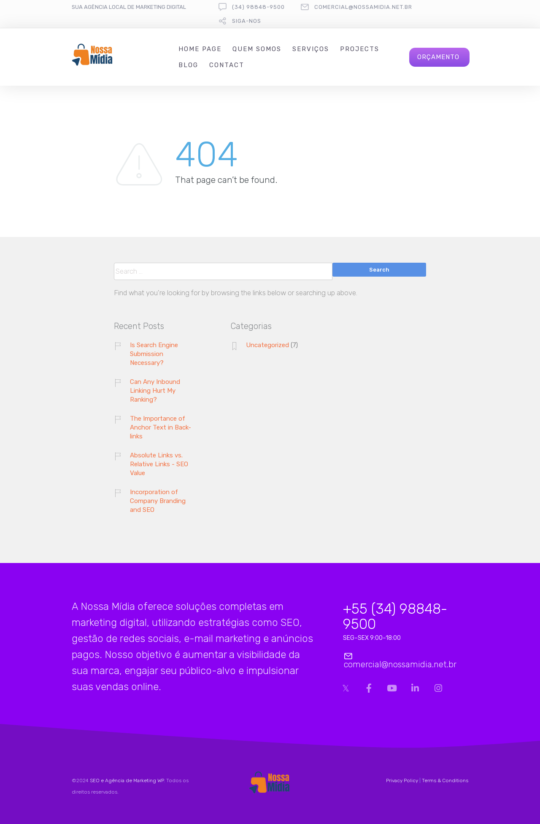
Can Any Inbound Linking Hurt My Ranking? (155, 390)
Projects (359, 49)
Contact (226, 65)
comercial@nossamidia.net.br (363, 7)
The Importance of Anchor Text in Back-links (160, 427)
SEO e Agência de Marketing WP (127, 780)
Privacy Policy (402, 780)
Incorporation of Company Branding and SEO (158, 501)
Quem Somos (256, 49)
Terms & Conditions (445, 780)
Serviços (310, 49)
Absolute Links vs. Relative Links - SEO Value (159, 464)
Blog (188, 65)
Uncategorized (267, 345)
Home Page (199, 49)
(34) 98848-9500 (258, 7)
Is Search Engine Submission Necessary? (154, 354)
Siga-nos (246, 21)
